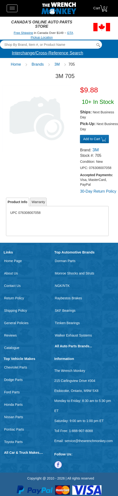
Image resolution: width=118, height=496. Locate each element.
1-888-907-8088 (81, 431)
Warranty (38, 202)
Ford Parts (12, 392)
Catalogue (11, 348)
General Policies (16, 323)
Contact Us (12, 286)
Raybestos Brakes (68, 298)
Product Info (17, 202)
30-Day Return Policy (98, 191)
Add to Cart (94, 139)
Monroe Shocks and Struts (74, 273)
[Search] (51, 44)
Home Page (13, 261)
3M (57, 64)
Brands (38, 64)
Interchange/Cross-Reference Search (47, 53)
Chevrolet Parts (15, 367)
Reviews (10, 335)
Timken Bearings (67, 323)
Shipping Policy (15, 310)
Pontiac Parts (14, 429)
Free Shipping (23, 33)
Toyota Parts (13, 442)
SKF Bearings (65, 310)
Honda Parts (13, 404)
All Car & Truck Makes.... (23, 452)
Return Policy (14, 298)
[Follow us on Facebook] (58, 464)
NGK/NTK (62, 286)
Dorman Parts (65, 261)
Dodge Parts (13, 380)
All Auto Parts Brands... (73, 346)
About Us (11, 273)
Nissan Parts (13, 417)
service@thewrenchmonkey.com (89, 441)
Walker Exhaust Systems (73, 335)
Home (16, 64)
